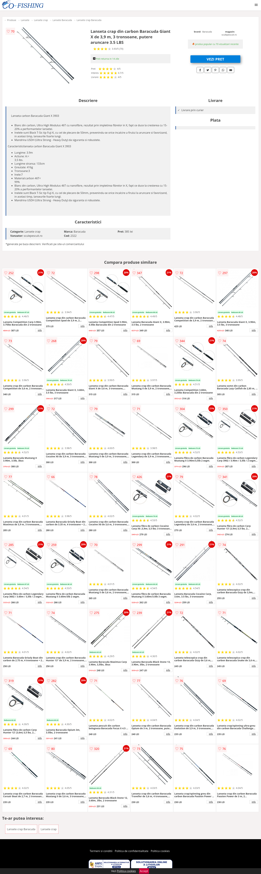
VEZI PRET (215, 58)
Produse (11, 20)
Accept (144, 871)
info (40, 330)
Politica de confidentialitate (131, 851)
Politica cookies (160, 851)
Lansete (25, 20)
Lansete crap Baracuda (89, 20)
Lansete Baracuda (62, 20)
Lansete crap (41, 20)
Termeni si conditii (101, 851)
